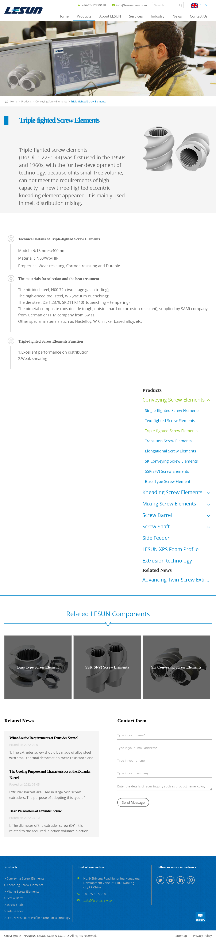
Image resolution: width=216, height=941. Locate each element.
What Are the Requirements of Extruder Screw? (43, 738)
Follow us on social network (176, 867)
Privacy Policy (202, 936)
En (201, 5)
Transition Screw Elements (168, 440)
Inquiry (200, 917)
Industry (158, 16)
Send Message (133, 802)
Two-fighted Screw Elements (170, 420)
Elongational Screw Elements (170, 450)
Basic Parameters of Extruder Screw (35, 811)
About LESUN (110, 16)
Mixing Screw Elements (169, 503)
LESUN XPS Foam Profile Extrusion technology (38, 918)
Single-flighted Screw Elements (172, 410)
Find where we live (90, 867)
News (177, 16)
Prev (141, 582)
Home (63, 16)
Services (136, 16)
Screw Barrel (157, 515)
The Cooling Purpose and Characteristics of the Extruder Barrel (49, 774)
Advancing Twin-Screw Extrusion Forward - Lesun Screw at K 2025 (177, 579)
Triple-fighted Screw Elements (88, 101)
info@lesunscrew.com (129, 5)
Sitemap (181, 936)
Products (84, 16)
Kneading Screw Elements (172, 492)
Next (213, 582)
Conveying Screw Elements (51, 101)
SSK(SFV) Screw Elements (167, 471)
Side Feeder (156, 537)
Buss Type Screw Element (167, 481)
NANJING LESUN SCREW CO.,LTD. (46, 936)
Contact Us (199, 16)
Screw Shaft (156, 526)
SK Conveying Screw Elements (171, 461)
